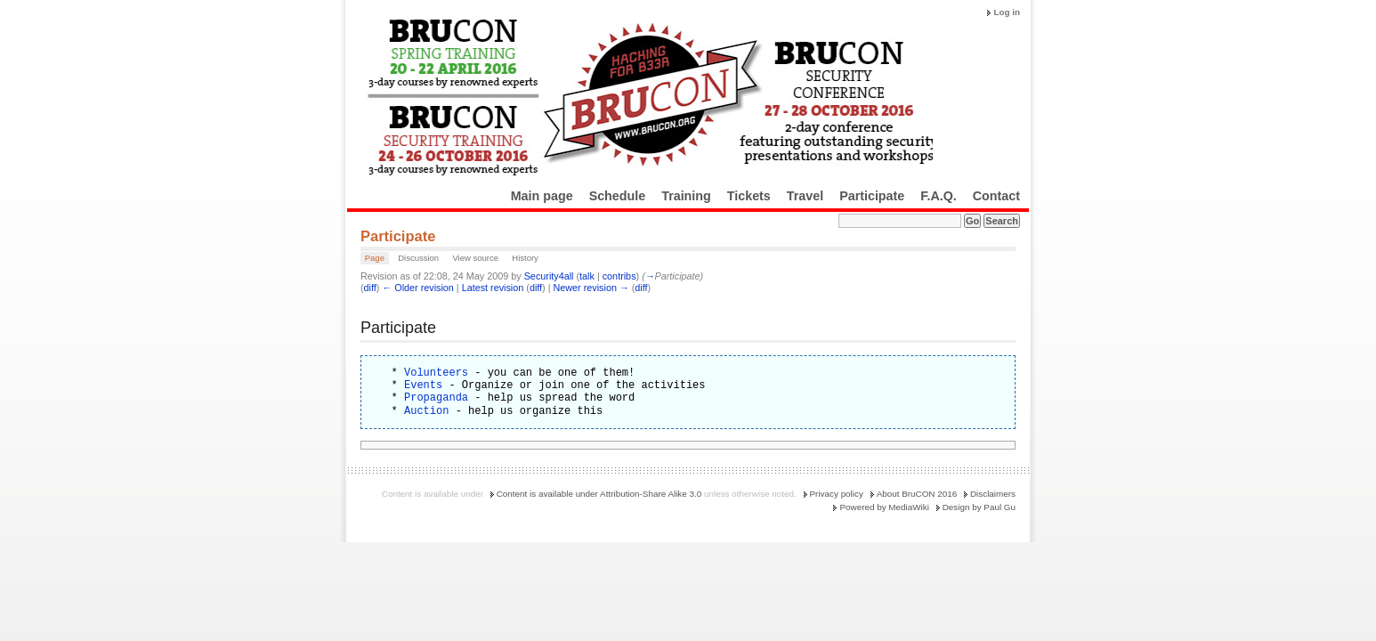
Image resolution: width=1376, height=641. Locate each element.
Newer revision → (591, 287)
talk (587, 276)
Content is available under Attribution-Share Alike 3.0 (599, 494)
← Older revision (417, 287)
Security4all (549, 276)
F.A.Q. (938, 196)
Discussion (418, 258)
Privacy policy (836, 494)
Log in (1006, 12)
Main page (542, 196)
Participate (871, 196)
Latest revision (493, 287)
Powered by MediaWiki (883, 507)
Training (686, 196)
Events (423, 385)
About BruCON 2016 (917, 494)
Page (374, 258)
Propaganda (436, 397)
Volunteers (436, 372)
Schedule (617, 196)
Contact (996, 196)
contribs (619, 276)
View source (475, 258)
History (525, 258)
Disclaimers (993, 494)
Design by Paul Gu (979, 507)
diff (370, 287)
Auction (426, 410)
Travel (805, 196)
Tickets (749, 196)
